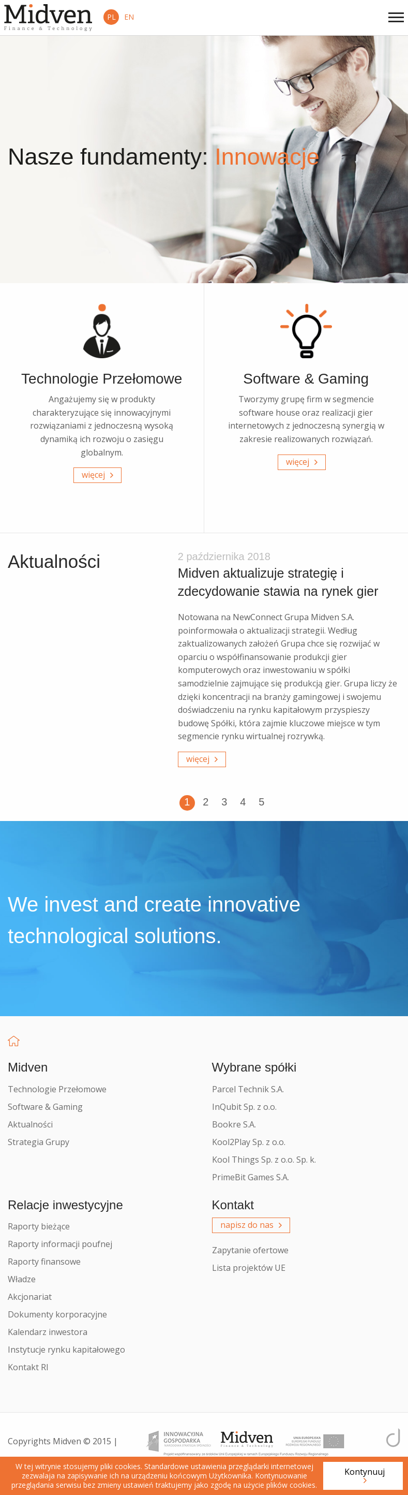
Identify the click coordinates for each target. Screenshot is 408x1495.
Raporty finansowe (44, 1261)
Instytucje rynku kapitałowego (66, 1349)
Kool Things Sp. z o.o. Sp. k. (264, 1159)
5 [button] (261, 802)
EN (129, 17)
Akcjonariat (30, 1296)
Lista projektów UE (248, 1267)
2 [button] (205, 802)
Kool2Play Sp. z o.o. (248, 1142)
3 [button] (224, 802)
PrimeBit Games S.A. (250, 1177)
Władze (22, 1279)
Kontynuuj (364, 1471)
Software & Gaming (45, 1106)
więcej (93, 474)
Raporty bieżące (39, 1226)
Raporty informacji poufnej (60, 1244)
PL (111, 17)
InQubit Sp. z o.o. (244, 1106)
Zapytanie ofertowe (250, 1250)
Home (14, 1041)
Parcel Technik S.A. (248, 1089)
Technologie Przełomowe (57, 1089)
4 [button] (243, 802)
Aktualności (30, 1124)
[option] (289, 662)
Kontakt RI (28, 1367)
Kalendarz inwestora (47, 1332)
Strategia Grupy (38, 1142)
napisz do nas (247, 1224)
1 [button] (187, 802)
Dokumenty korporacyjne (57, 1314)
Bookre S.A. (234, 1124)
